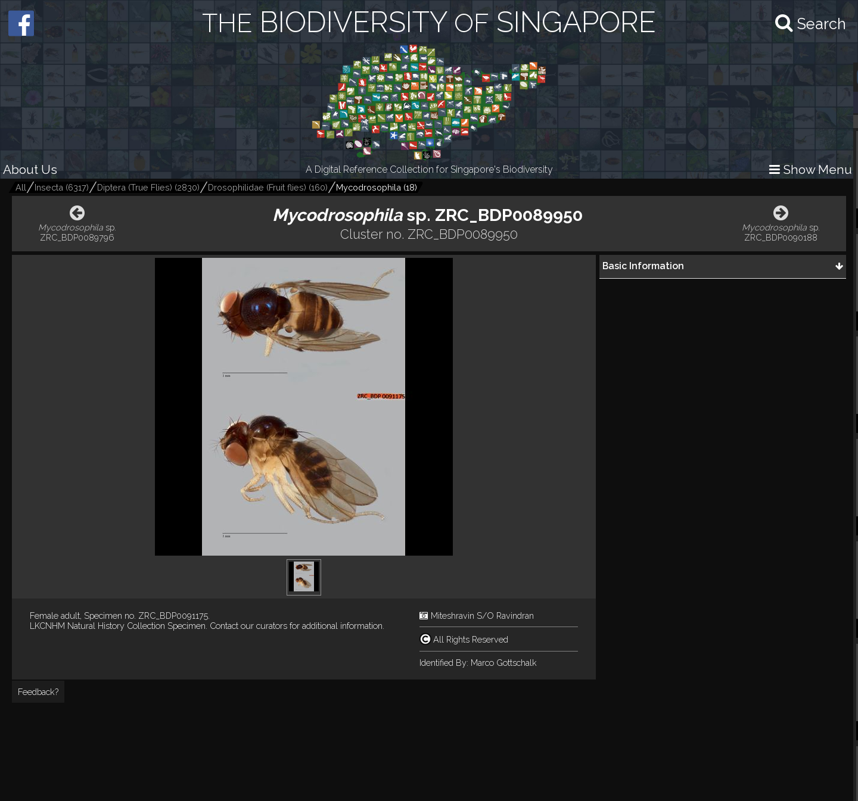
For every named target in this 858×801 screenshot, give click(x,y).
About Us (30, 169)
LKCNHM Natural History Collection (97, 626)
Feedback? (38, 692)
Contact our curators (248, 626)
